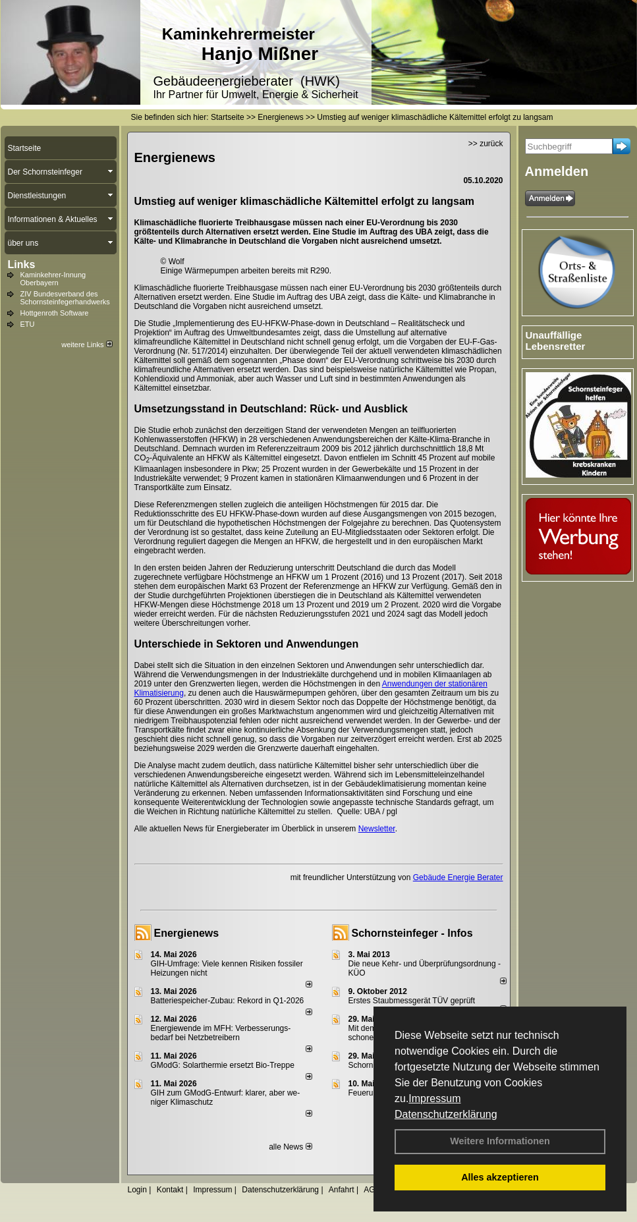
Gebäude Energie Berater (458, 877)
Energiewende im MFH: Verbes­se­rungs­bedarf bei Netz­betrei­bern (221, 1033)
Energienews (186, 933)
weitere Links (86, 344)
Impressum (434, 1098)
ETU (27, 324)
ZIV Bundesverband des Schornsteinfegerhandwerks (65, 298)
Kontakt (170, 1189)
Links (22, 264)
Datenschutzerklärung (446, 1114)
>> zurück (485, 143)
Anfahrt (341, 1189)
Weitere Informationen (500, 1141)
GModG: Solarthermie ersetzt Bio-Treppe (222, 1065)
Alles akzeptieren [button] (500, 1177)
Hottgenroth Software (54, 313)
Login (137, 1189)
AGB (372, 1189)
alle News (290, 1147)
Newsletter (376, 828)
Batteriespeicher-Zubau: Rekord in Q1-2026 (227, 1000)
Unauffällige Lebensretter (556, 340)
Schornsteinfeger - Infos (412, 933)
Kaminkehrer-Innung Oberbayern (53, 279)
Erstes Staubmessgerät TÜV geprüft (412, 1000)
